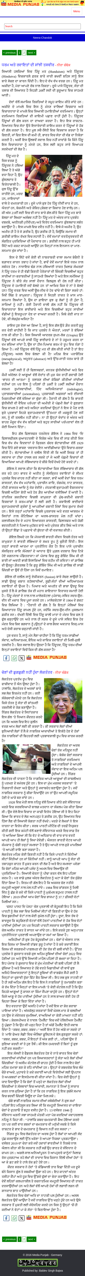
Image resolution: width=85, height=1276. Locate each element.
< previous (9, 52)
